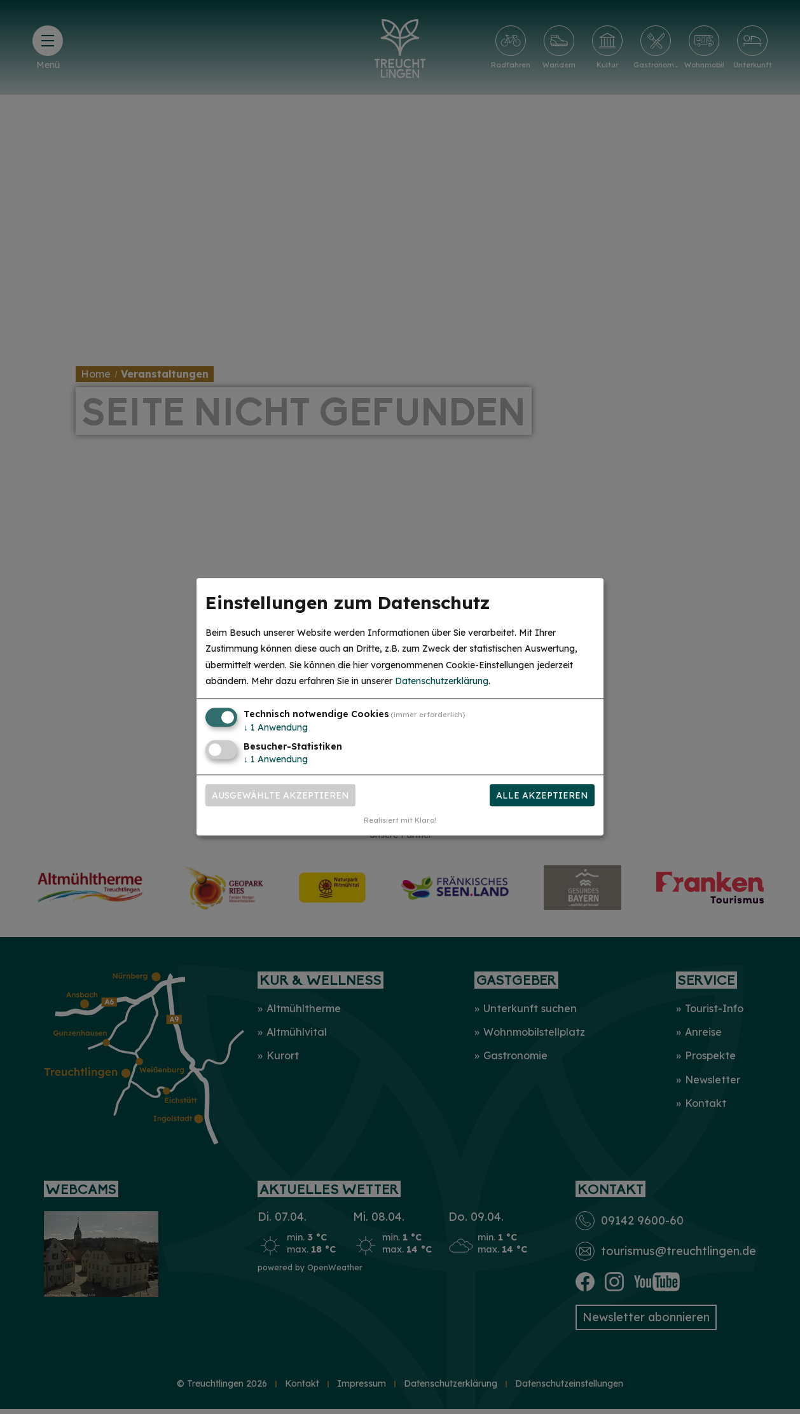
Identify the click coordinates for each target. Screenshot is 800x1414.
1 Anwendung (276, 727)
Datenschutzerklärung (441, 681)
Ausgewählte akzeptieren (280, 795)
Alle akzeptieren (542, 795)
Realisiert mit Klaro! (400, 820)
